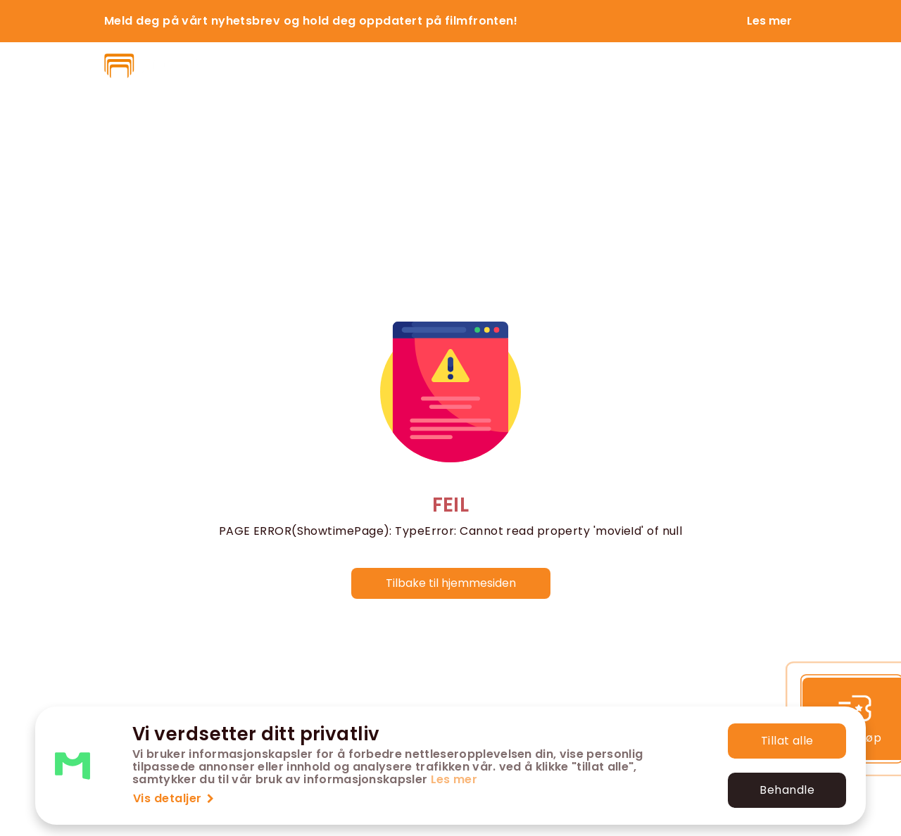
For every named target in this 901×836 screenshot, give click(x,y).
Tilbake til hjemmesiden (451, 583)
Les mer (454, 779)
